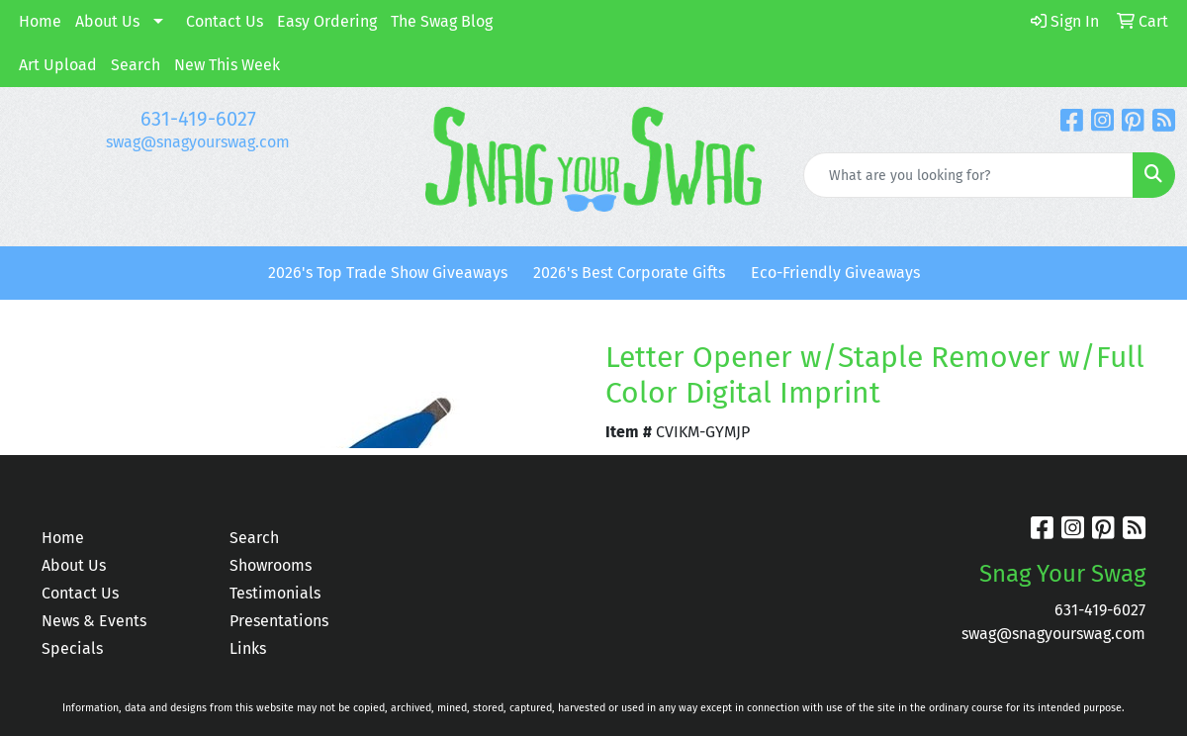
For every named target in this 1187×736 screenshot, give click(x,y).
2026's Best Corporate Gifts (629, 272)
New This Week (227, 64)
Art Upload (58, 64)
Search (135, 64)
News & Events (94, 620)
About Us (107, 21)
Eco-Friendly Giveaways (835, 272)
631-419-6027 (198, 119)
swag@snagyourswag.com (198, 142)
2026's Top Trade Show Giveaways (387, 272)
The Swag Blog (442, 21)
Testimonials (274, 593)
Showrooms (270, 565)
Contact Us (224, 21)
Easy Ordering (327, 21)
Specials (72, 648)
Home (40, 21)
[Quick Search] (968, 175)
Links (247, 648)
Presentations (278, 620)
